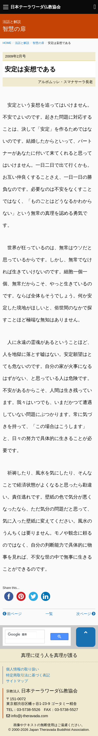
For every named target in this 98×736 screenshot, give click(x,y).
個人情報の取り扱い (22, 669)
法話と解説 (22, 42)
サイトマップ (17, 681)
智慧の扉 (38, 42)
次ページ (83, 614)
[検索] (22, 634)
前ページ (14, 614)
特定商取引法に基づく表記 (28, 675)
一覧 (49, 614)
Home (7, 42)
